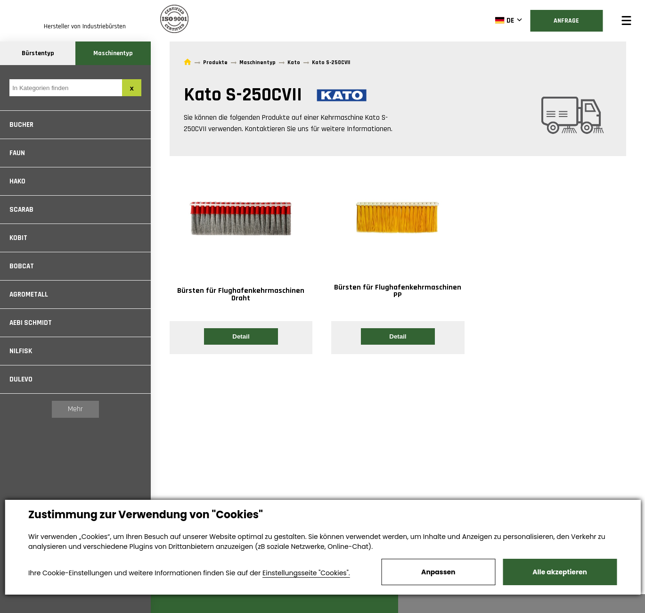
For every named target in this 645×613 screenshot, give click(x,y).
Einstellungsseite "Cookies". (306, 573)
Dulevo (21, 379)
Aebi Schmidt (30, 322)
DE (504, 20)
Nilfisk (20, 351)
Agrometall (28, 294)
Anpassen (438, 572)
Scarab (21, 209)
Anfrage (566, 21)
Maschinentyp (113, 53)
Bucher (21, 124)
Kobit (18, 237)
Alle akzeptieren (559, 572)
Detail (240, 336)
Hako (17, 181)
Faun (17, 153)
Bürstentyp (38, 53)
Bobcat (21, 266)
